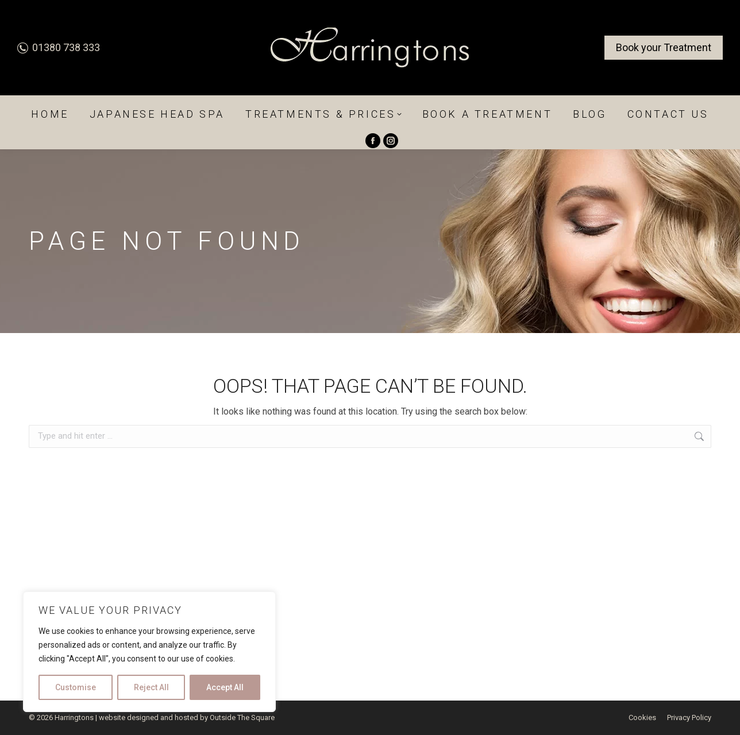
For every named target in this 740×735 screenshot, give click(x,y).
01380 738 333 (58, 47)
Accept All (225, 687)
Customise (75, 687)
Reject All (151, 687)
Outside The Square (242, 717)
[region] (149, 651)
